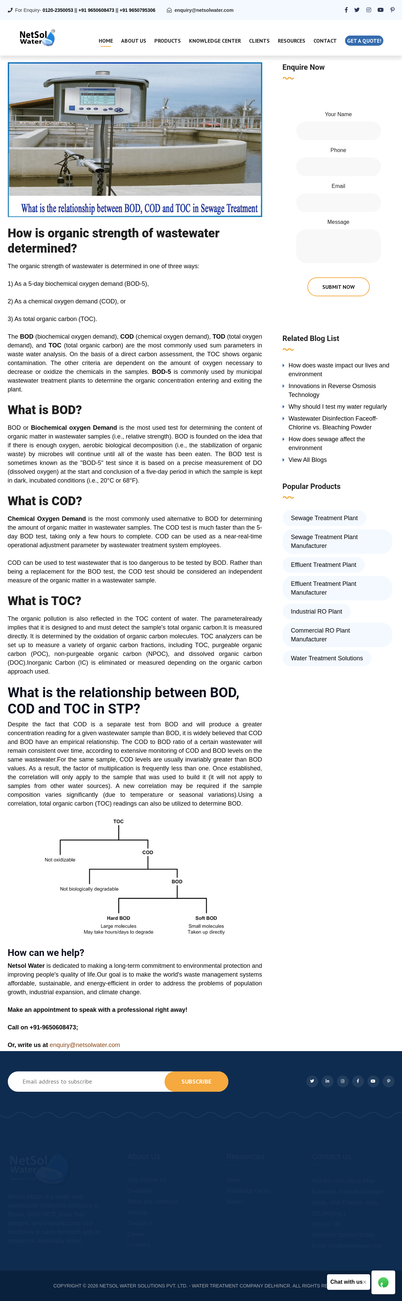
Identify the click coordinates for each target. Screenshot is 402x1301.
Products (167, 40)
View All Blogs (308, 459)
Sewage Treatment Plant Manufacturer (324, 541)
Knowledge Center (215, 40)
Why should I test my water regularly (338, 406)
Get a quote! (364, 40)
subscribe (196, 1081)
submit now (338, 286)
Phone (338, 150)
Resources (291, 40)
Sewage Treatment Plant (324, 518)
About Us (133, 40)
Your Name (338, 114)
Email (338, 186)
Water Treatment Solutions (327, 658)
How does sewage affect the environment (327, 443)
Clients (259, 40)
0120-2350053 (57, 10)
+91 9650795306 (137, 10)
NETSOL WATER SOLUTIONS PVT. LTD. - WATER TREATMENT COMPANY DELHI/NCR (194, 1285)
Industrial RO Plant (316, 611)
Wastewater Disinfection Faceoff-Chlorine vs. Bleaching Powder (333, 423)
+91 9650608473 (96, 10)
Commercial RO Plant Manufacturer (320, 635)
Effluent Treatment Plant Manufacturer (324, 588)
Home (106, 40)
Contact (325, 40)
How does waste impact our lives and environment (339, 370)
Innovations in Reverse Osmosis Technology (332, 390)
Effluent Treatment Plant (324, 564)
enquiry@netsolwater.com (203, 10)
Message (338, 222)
